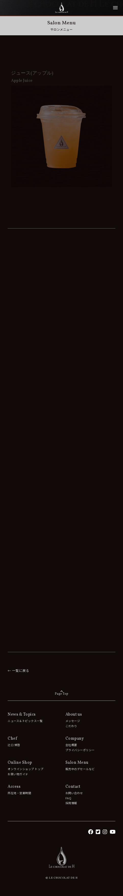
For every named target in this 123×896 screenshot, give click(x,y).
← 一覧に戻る (18, 670)
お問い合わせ (74, 793)
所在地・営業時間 (19, 793)
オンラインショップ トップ (26, 769)
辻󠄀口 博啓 (14, 745)
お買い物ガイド (18, 774)
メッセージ (72, 721)
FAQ (68, 798)
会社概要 (71, 745)
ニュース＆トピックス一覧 (25, 721)
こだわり (71, 726)
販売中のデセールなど (80, 769)
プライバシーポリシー (80, 750)
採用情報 (71, 803)
